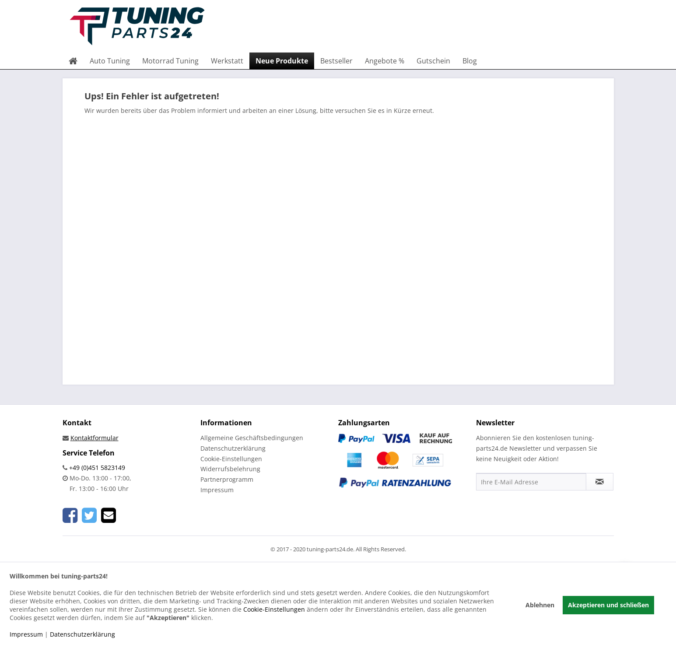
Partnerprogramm (226, 479)
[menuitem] (73, 61)
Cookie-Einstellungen (231, 459)
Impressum (217, 490)
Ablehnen (539, 605)
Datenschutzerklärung (233, 448)
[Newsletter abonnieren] (599, 481)
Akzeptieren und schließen (608, 605)
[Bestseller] (336, 61)
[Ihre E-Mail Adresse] (531, 481)
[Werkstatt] (227, 61)
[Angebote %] (384, 61)
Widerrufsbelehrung (230, 469)
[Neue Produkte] (281, 61)
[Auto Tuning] (110, 61)
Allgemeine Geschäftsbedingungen (251, 438)
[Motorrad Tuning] (170, 61)
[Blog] (469, 61)
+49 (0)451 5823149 (96, 467)
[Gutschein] (433, 61)
